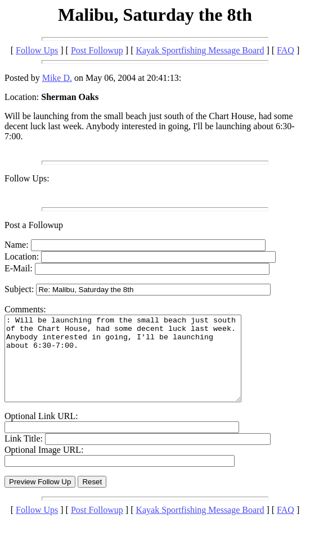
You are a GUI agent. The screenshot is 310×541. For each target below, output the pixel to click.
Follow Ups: (27, 178)
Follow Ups (37, 50)
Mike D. (57, 78)
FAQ (285, 50)
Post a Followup (34, 225)
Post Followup (97, 50)
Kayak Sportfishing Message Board (200, 50)
